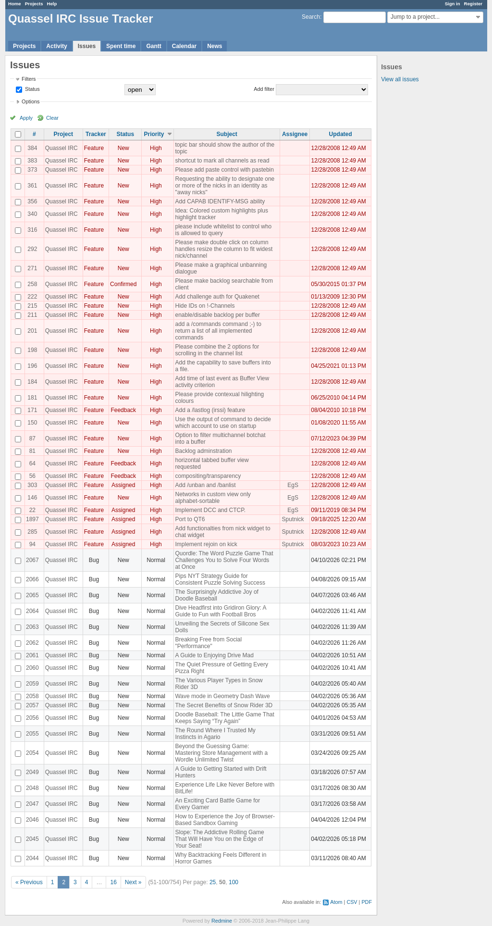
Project (63, 134)
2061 (32, 655)
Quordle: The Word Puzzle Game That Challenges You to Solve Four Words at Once (224, 560)
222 (32, 296)
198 (32, 350)
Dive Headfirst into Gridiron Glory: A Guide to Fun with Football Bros (220, 611)
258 (32, 284)
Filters (29, 79)
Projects (34, 3)
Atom (336, 902)
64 (32, 463)
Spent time (120, 46)
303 (32, 485)
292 (32, 249)
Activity (56, 46)
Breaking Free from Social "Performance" (208, 643)
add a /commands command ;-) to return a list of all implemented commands (218, 331)
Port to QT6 (190, 519)
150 (32, 422)
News (214, 46)
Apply (26, 118)
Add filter (264, 89)
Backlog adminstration (203, 451)
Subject (227, 134)
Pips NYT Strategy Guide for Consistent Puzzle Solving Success (220, 579)
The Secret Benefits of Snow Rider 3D (223, 705)
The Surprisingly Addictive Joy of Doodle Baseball (216, 595)
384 (32, 148)
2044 (32, 858)
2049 (32, 772)
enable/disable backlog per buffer (217, 315)
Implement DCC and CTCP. (210, 510)
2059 (32, 683)
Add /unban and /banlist (205, 485)
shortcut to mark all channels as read (222, 160)
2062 (32, 642)
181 (32, 397)
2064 (32, 611)
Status (32, 89)
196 (32, 366)
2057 (32, 705)
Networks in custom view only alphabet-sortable (212, 497)
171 (32, 410)
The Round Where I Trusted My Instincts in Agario (215, 733)
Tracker (96, 134)
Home (14, 3)
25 (212, 882)
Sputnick (293, 519)
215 (32, 305)
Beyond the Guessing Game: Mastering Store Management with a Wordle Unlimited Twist (221, 753)
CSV (351, 902)
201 (32, 330)
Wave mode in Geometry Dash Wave (222, 696)
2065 (32, 595)
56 (32, 476)
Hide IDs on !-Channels (204, 305)
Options (30, 101)
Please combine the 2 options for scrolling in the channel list (217, 350)
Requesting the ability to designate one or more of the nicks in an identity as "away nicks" (224, 185)
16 (113, 882)
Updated (340, 134)
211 (32, 315)
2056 (32, 717)
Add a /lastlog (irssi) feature (210, 410)
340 (32, 214)
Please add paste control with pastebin (224, 169)
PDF (366, 902)
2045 (32, 839)
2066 (32, 579)
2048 (32, 788)
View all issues (399, 79)
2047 (32, 804)
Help (52, 3)
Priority (154, 134)
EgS (292, 485)
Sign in (452, 3)
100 (233, 882)
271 (32, 268)
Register (473, 3)
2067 (32, 560)
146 (32, 497)
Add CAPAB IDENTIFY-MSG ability (220, 201)
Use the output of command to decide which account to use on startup (223, 422)
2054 (32, 753)
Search (311, 16)
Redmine (221, 921)
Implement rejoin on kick (206, 544)
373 (32, 169)
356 (32, 201)
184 (32, 381)
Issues (87, 46)
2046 (32, 819)
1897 (32, 519)
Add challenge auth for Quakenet (217, 296)
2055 (32, 733)
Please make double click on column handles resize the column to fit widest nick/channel (223, 249)
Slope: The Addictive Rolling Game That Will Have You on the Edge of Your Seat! (219, 839)
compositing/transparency (208, 476)
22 (32, 510)
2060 (32, 667)
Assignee (295, 134)
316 (32, 229)
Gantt (153, 46)
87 (32, 438)
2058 (32, 696)
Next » (133, 882)
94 (32, 544)
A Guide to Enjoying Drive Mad (214, 655)
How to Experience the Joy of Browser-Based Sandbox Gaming (224, 819)
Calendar (184, 46)
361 (32, 185)
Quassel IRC (61, 148)
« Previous (29, 882)
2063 (32, 627)
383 (32, 160)
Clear (52, 118)
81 (32, 451)
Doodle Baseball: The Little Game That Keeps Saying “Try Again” (224, 718)
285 (32, 531)
